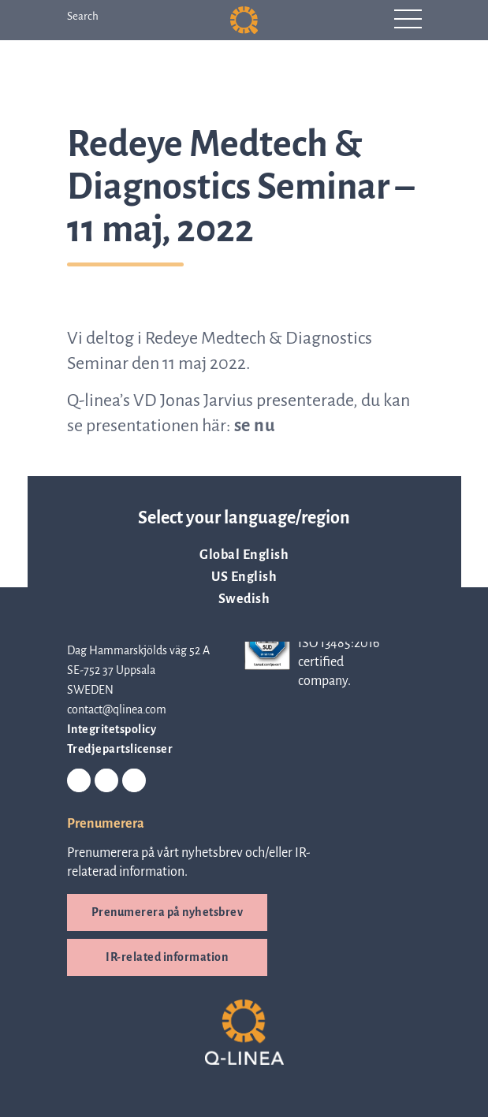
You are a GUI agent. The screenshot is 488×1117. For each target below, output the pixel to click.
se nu (255, 425)
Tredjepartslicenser (120, 749)
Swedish (244, 599)
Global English (244, 555)
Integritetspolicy (112, 729)
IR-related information (167, 957)
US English (244, 577)
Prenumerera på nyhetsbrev (167, 912)
